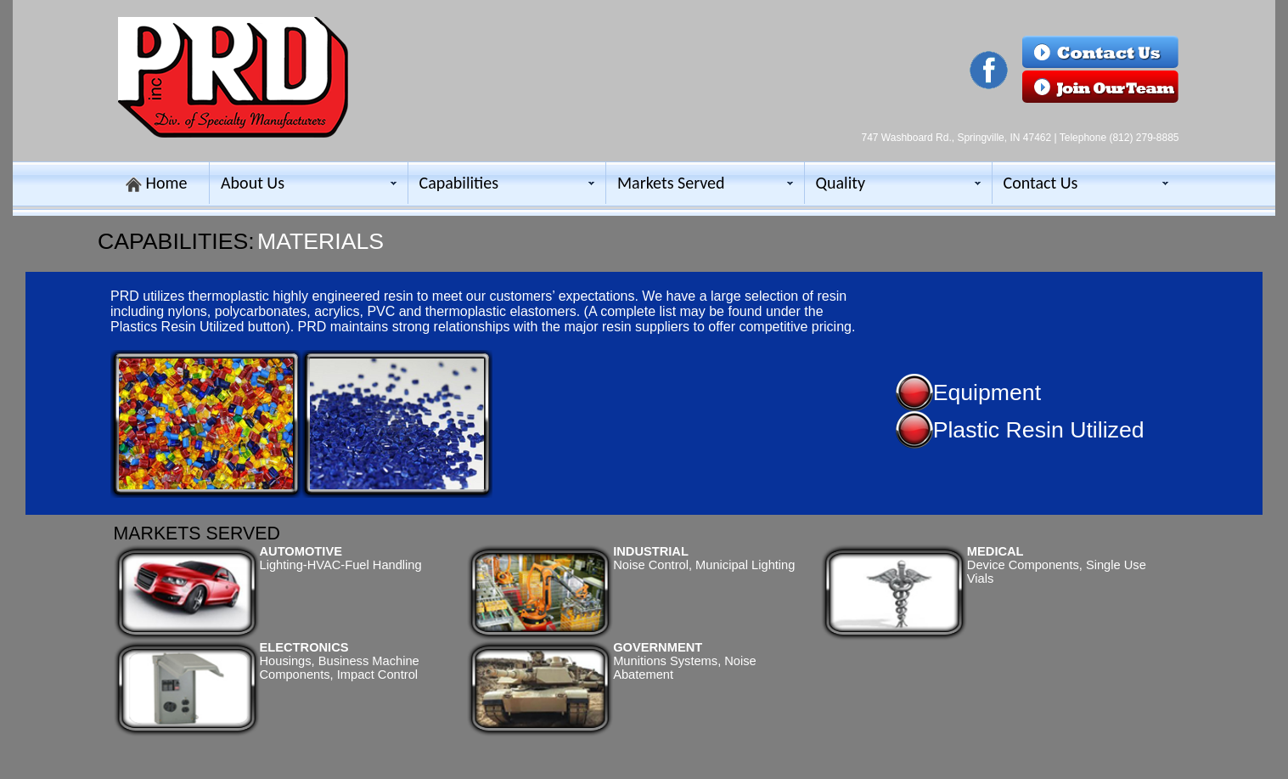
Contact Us (1041, 182)
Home (167, 182)
